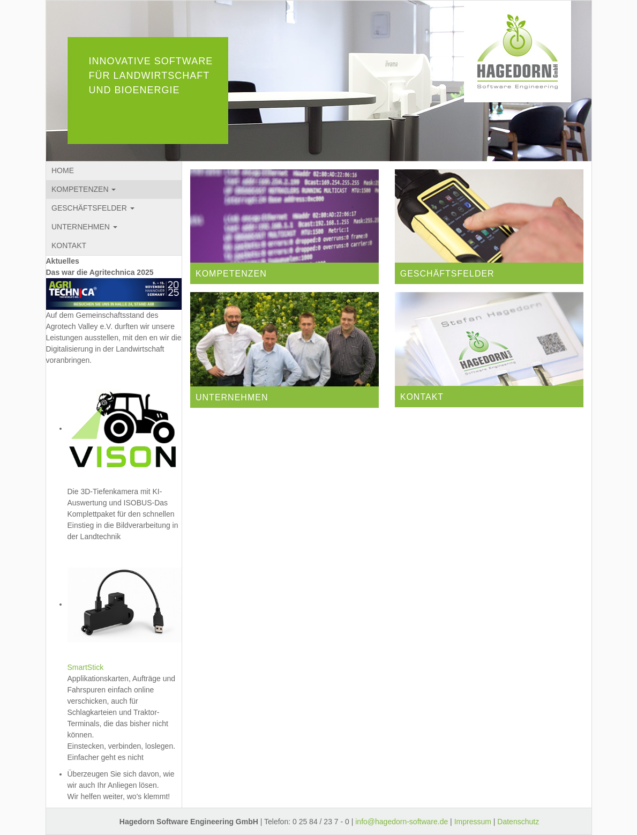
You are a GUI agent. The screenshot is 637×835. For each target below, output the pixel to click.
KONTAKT (68, 245)
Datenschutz (518, 821)
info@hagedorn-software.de (401, 821)
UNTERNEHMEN (84, 226)
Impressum (472, 821)
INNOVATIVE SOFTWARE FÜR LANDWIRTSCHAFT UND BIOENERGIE (151, 75)
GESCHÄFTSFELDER (92, 208)
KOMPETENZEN (83, 189)
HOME (62, 170)
